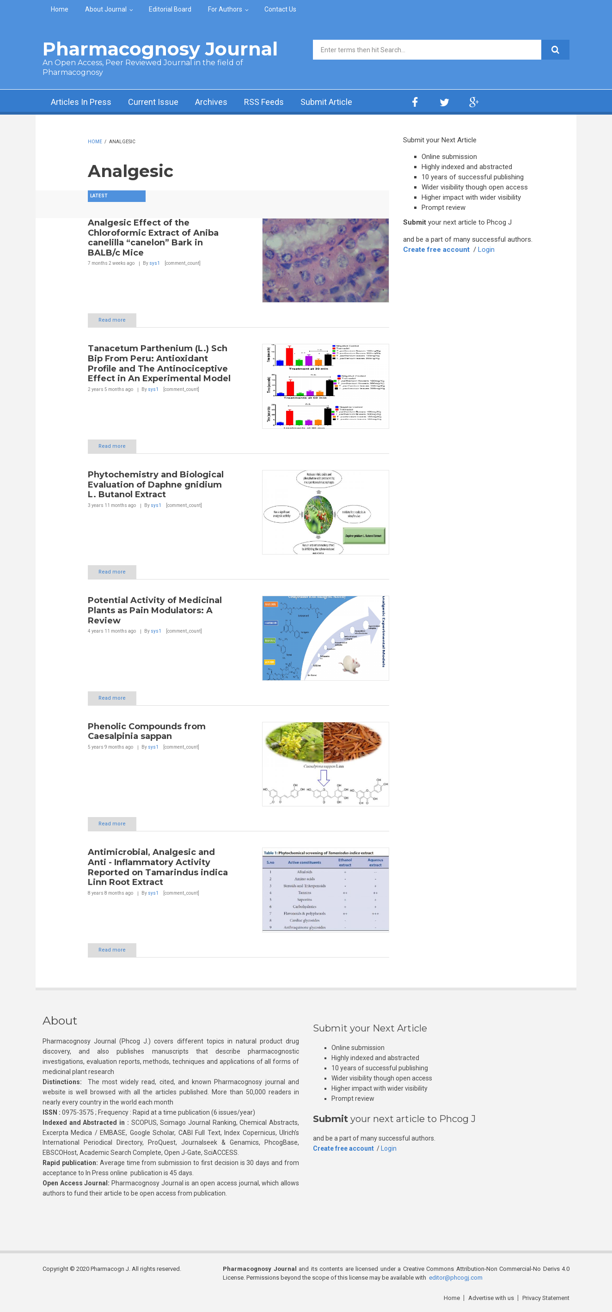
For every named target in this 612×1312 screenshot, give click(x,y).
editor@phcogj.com (456, 1277)
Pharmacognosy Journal (160, 48)
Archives (211, 102)
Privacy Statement (545, 1298)
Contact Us (280, 9)
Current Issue (153, 102)
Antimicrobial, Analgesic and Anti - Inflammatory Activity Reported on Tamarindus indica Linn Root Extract (158, 867)
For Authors (225, 9)
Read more (112, 320)
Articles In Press (81, 102)
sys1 (154, 263)
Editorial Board (170, 9)
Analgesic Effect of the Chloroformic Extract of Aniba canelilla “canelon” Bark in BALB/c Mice (153, 238)
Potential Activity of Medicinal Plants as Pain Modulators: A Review (155, 610)
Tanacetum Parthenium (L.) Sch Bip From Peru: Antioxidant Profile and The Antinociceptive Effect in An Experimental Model (159, 363)
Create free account (436, 249)
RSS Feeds (264, 102)
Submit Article (326, 102)
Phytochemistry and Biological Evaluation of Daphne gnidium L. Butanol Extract (156, 485)
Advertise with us (491, 1298)
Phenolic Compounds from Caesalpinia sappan (147, 731)
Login (486, 249)
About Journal (106, 9)
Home (59, 9)
